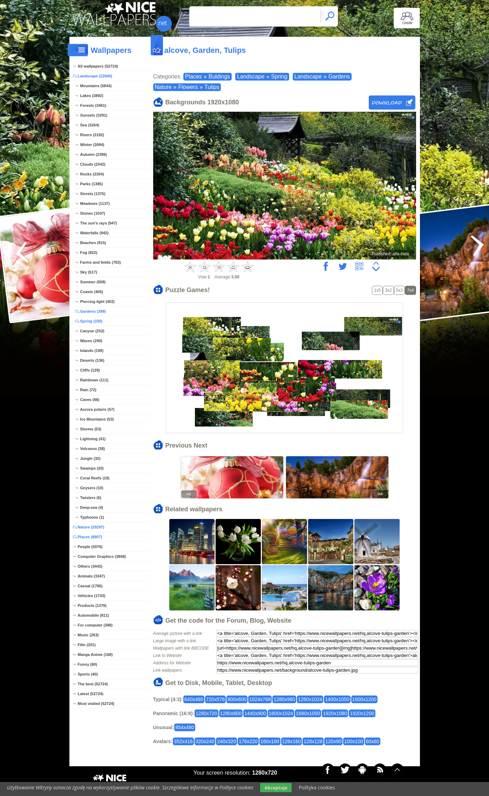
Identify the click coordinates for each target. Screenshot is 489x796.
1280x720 (206, 713)
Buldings (219, 76)
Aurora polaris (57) (97, 409)
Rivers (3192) (92, 135)
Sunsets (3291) (94, 115)
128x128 (313, 741)
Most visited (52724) (96, 703)
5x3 (399, 290)
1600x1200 (364, 699)
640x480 (193, 699)
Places (193, 76)
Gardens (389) (93, 311)
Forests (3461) (93, 105)
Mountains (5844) (96, 86)
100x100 (353, 741)
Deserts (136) (92, 360)
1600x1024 (281, 713)
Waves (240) (91, 341)
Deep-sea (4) (91, 507)
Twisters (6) (90, 498)
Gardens (339, 76)
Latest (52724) (90, 694)
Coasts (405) (91, 292)
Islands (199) (92, 350)
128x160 (291, 741)
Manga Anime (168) (95, 654)
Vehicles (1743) (92, 596)
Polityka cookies (317, 787)
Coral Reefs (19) (95, 478)
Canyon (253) (92, 331)
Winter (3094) (92, 145)
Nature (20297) (91, 527)
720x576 (215, 699)
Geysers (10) (91, 488)
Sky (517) (88, 272)
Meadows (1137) (95, 203)
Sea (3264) (89, 125)
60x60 (372, 741)
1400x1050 (337, 699)
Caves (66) (90, 399)
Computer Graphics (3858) (102, 556)
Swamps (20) (92, 468)
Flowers (188, 87)
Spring (279, 76)
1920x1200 (362, 713)
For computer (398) (95, 625)
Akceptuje (275, 787)
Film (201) (87, 645)
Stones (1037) (93, 213)
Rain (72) (88, 390)
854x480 (184, 727)
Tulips (211, 87)
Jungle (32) (90, 458)
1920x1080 (335, 713)
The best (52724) (93, 684)
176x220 (248, 741)
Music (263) (88, 635)
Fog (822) (88, 252)
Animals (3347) (91, 576)
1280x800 (231, 713)
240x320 (226, 741)
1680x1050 (308, 713)
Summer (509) (93, 282)
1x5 (377, 290)
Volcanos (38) (92, 449)
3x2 (388, 290)
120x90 (333, 741)
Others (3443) (90, 566)
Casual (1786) (90, 586)
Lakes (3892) (91, 96)
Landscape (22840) (95, 76)
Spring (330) (91, 321)
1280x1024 (310, 699)
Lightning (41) (93, 439)
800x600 (236, 699)
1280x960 (284, 699)
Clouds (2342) (93, 164)
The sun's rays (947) (98, 223)
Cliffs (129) (90, 370)
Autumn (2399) (93, 154)
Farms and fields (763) (100, 262)
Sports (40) (88, 674)
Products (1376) (92, 605)
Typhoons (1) (92, 517)
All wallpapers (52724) (98, 66)
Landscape (250, 76)
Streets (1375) (93, 194)
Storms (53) (91, 429)
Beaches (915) (93, 243)
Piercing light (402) (97, 301)
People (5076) (90, 547)
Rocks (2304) (92, 174)
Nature (163, 87)
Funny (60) (87, 664)
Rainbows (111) (94, 380)
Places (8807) (90, 537)
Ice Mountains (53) (97, 419)
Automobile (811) (93, 615)
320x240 (205, 741)
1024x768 (260, 699)
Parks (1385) (91, 184)
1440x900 (255, 713)
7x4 (410, 290)
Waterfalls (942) (94, 233)
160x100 (269, 741)
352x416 (183, 741)
